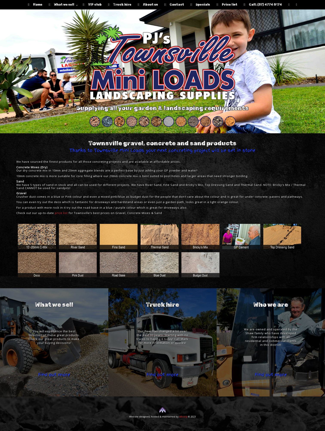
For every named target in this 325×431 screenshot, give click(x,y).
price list (61, 213)
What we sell (61, 4)
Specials (200, 4)
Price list (226, 4)
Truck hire (119, 4)
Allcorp (183, 416)
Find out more (54, 375)
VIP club (92, 4)
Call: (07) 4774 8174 (263, 4)
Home (35, 4)
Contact (174, 4)
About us (148, 4)
